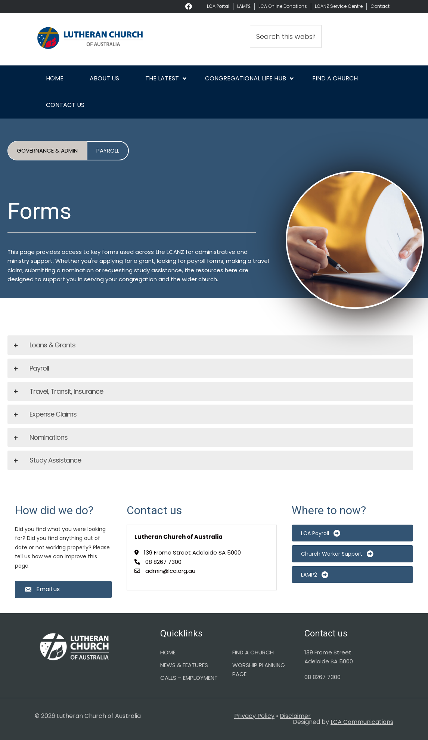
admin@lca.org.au (170, 571)
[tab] (210, 345)
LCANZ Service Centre (339, 6)
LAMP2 (244, 6)
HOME (168, 652)
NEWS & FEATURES (184, 665)
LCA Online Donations (282, 6)
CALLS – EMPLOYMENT (189, 678)
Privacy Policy (254, 716)
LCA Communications (362, 722)
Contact (380, 6)
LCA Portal (218, 6)
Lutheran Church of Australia (91, 39)
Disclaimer (295, 716)
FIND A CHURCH (253, 652)
